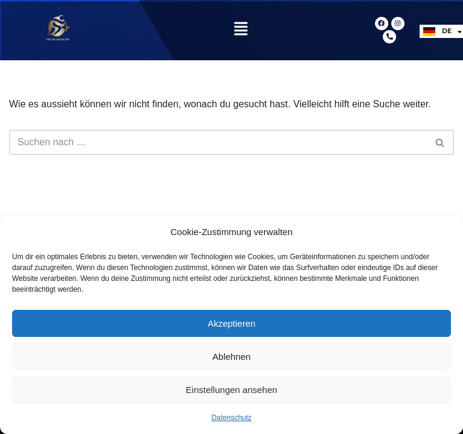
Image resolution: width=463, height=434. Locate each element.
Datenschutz (232, 418)
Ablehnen (231, 356)
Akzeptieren (231, 323)
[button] (240, 30)
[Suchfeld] (218, 142)
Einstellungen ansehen (231, 390)
